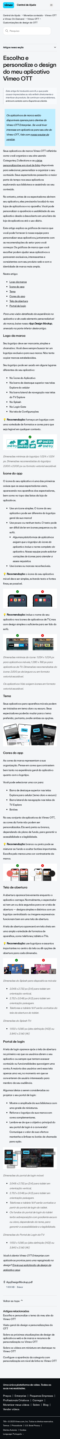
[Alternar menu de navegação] (51, 5)
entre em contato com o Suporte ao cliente (26, 101)
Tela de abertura (18, 301)
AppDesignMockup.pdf (19, 1282)
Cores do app (17, 296)
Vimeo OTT (33, 19)
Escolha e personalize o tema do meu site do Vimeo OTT (28, 1317)
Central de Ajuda (26, 5)
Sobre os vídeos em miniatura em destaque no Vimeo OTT (29, 1349)
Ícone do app (16, 287)
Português (18, 1434)
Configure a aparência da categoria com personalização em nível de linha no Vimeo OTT (30, 1359)
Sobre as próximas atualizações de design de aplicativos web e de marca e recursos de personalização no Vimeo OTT (29, 1338)
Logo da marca (18, 282)
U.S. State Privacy (32, 1425)
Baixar (20, 1287)
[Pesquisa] (27, 31)
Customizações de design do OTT (20, 23)
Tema (12, 291)
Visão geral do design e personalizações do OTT (28, 1327)
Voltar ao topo (13, 1301)
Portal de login (17, 306)
